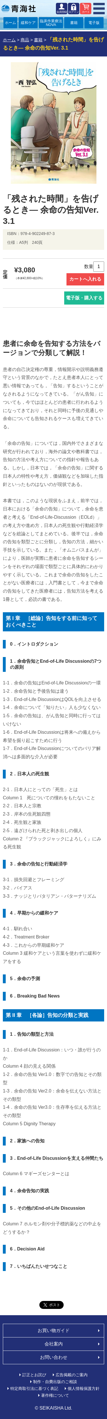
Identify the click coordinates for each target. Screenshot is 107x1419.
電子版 (94, 23)
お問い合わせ (53, 1357)
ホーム (10, 23)
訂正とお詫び (34, 1375)
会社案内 (54, 1343)
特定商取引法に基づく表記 (34, 1388)
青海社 (18, 8)
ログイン (73, 11)
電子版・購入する (84, 297)
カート (86, 11)
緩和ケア (28, 23)
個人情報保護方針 (84, 1388)
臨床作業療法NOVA (51, 23)
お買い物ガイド (54, 1330)
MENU (99, 8)
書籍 (74, 23)
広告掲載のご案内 (72, 1375)
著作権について (55, 1395)
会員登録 (61, 11)
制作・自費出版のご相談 (55, 1381)
